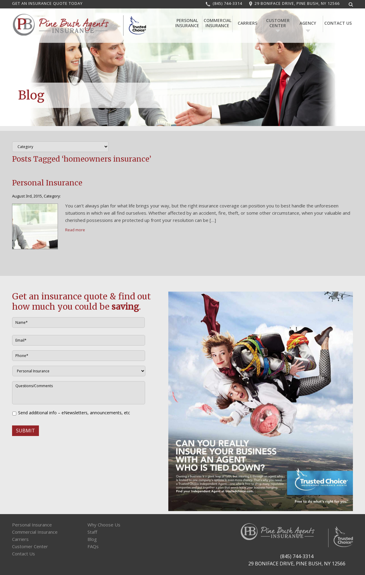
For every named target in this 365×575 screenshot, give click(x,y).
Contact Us (338, 23)
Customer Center (278, 22)
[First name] (78, 322)
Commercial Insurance (217, 22)
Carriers (247, 23)
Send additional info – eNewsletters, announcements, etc (74, 412)
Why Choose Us (103, 525)
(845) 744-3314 (227, 3)
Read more (75, 229)
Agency (308, 23)
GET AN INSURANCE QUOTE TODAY (47, 3)
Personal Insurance (187, 22)
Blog (92, 539)
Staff (92, 532)
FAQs (93, 546)
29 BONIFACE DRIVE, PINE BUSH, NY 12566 (297, 3)
